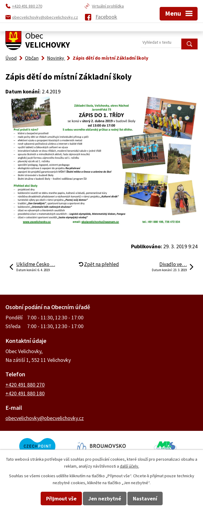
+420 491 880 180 (25, 393)
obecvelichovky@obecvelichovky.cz (44, 418)
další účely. (129, 466)
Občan (32, 58)
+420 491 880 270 (25, 384)
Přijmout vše (61, 498)
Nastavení (145, 498)
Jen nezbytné (104, 498)
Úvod (11, 58)
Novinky (56, 58)
